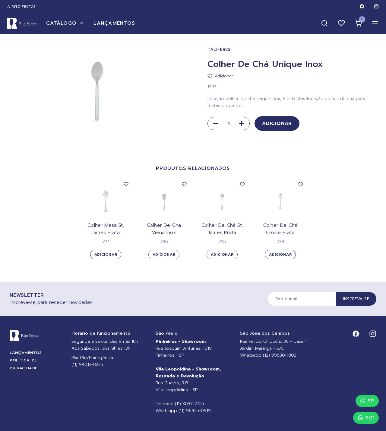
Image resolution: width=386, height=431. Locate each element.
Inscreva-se (356, 299)
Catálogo (65, 23)
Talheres (219, 49)
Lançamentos (114, 23)
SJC (366, 417)
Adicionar (277, 123)
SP (367, 400)
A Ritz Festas (21, 6)
